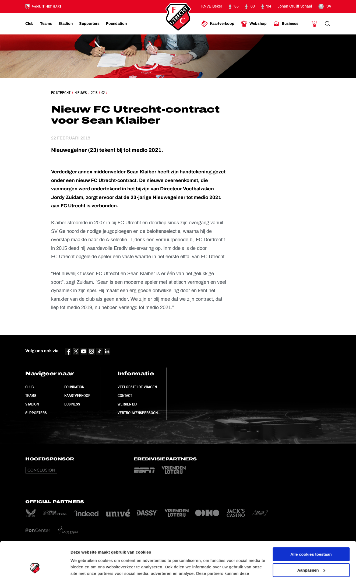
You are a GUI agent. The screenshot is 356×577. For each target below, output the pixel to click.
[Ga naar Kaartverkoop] (217, 23)
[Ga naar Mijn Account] (314, 23)
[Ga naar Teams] (46, 23)
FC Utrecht (61, 92)
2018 (94, 92)
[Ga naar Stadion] (65, 23)
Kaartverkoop (77, 395)
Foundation (74, 386)
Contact (125, 395)
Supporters (36, 412)
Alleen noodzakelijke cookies (311, 551)
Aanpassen (311, 535)
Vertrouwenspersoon (138, 412)
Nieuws (81, 92)
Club (29, 386)
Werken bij (127, 404)
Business (72, 404)
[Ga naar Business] (285, 23)
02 (103, 92)
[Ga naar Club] (29, 23)
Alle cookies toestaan (311, 519)
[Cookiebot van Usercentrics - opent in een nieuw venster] (34, 566)
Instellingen (82, 566)
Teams (30, 395)
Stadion (32, 404)
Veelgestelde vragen (137, 386)
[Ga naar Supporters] (89, 23)
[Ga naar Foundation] (116, 23)
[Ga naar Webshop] (254, 23)
